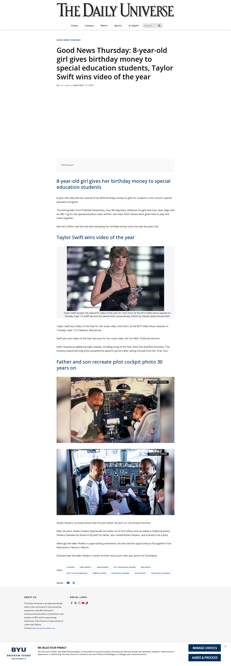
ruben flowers (99, 573)
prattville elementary (77, 573)
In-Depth (133, 25)
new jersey (146, 567)
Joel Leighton (67, 85)
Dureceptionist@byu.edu (47, 628)
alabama (71, 567)
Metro (104, 25)
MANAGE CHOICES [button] (205, 648)
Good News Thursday (69, 40)
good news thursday (160, 573)
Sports (118, 25)
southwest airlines (120, 573)
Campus (89, 25)
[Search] (152, 25)
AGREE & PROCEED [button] (204, 658)
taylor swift (140, 573)
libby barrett (86, 567)
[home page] (115, 13)
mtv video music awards (125, 567)
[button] (226, 647)
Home (74, 25)
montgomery (103, 567)
